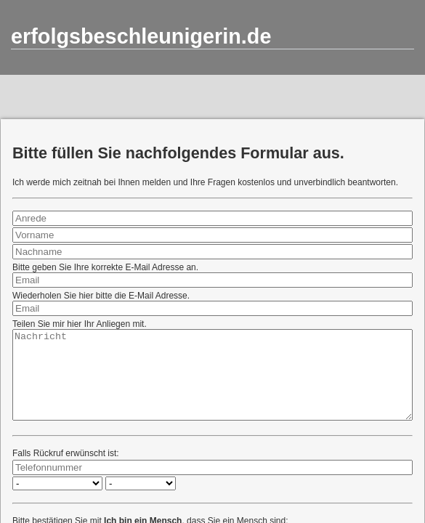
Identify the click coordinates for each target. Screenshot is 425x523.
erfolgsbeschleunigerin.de (141, 36)
